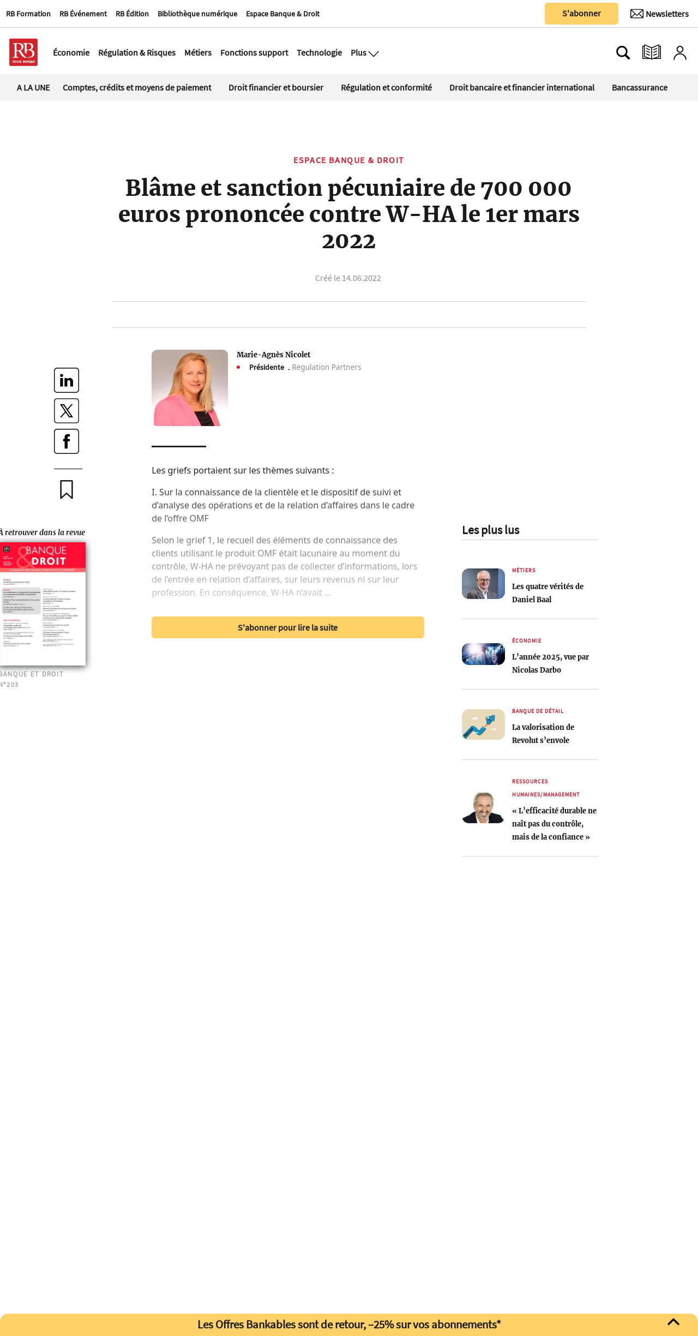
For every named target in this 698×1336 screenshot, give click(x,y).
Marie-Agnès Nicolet (273, 354)
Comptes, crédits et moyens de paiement (137, 87)
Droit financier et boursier (275, 87)
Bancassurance (639, 87)
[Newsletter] (659, 14)
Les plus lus (490, 529)
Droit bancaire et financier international (521, 87)
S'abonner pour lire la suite (288, 627)
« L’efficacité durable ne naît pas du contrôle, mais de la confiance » (554, 823)
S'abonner (581, 13)
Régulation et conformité (386, 87)
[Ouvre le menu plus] (372, 52)
